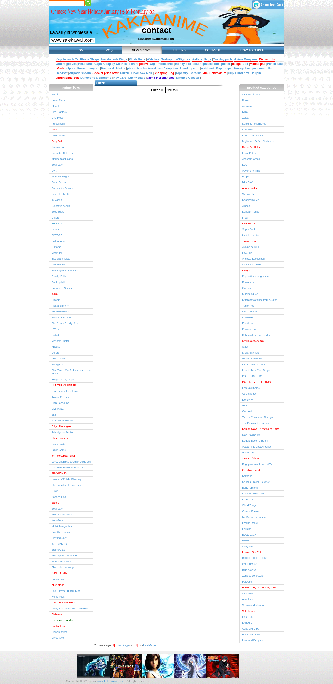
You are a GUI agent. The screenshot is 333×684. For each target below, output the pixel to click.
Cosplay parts (223, 59)
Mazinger (57, 252)
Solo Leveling (249, 611)
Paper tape (223, 68)
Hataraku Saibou (251, 387)
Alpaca (246, 205)
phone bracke (137, 68)
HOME (81, 50)
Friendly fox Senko (62, 432)
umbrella (265, 68)
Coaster (193, 77)
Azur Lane (248, 599)
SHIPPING (178, 50)
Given (55, 490)
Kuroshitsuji (58, 123)
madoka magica (61, 258)
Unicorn (56, 299)
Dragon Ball (58, 147)
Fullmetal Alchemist (63, 153)
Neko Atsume (249, 311)
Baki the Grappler (61, 532)
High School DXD (61, 403)
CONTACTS (213, 50)
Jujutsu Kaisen (250, 458)
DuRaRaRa (58, 264)
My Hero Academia (253, 340)
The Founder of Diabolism (66, 485)
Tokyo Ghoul (249, 241)
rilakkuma (247, 106)
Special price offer (105, 73)
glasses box (210, 64)
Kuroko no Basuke (252, 135)
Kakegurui (248, 475)
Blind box (242, 73)
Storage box (242, 68)
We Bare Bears (60, 311)
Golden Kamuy (250, 511)
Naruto (55, 94)
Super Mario (58, 100)
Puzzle (125, 73)
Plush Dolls (137, 59)
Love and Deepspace (254, 640)
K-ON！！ (248, 499)
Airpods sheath (80, 73)
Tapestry (182, 73)
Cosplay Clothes (115, 64)
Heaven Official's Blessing (66, 479)
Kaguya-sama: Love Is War (257, 464)
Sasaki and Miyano (253, 605)
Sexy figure (58, 211)
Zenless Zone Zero (253, 575)
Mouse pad (257, 64)
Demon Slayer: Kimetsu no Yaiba (261, 428)
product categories (261, 87)
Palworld (247, 581)
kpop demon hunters (63, 602)
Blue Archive (249, 569)
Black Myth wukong (63, 567)
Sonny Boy (58, 579)
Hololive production (253, 493)
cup (169, 68)
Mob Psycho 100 (251, 434)
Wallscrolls (267, 59)
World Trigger (249, 505)
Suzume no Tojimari (63, 514)
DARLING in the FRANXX (256, 382)
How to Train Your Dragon (256, 370)
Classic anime (60, 632)
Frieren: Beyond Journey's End (259, 587)
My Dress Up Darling (254, 517)
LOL (244, 164)
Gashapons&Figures (175, 59)
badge (236, 64)
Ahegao (56, 346)
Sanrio (55, 502)
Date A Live (248, 223)
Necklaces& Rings (114, 59)
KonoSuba (58, 520)
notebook (208, 68)
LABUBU (247, 622)
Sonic (245, 100)
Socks (81, 68)
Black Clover (59, 358)
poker (196, 64)
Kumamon (248, 282)
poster (225, 64)
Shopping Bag (164, 73)
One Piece (58, 117)
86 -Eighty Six (59, 544)
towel (152, 68)
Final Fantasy (59, 111)
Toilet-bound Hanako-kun (66, 391)
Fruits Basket (59, 444)
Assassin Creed (251, 158)
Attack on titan (250, 188)
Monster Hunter (60, 340)
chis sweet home (251, 94)
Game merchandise (161, 77)
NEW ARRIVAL (142, 50)
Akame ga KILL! (251, 246)
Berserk (195, 73)
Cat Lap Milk (59, 282)
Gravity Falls (59, 276)
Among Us (248, 452)
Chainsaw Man (141, 73)
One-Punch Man (251, 264)
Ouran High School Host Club (68, 467)
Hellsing (246, 528)
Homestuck (58, 596)
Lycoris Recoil (250, 522)
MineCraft (247, 182)
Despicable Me (250, 199)
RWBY (55, 329)
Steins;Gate (58, 549)
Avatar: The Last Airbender (257, 446)
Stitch (245, 346)
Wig (152, 64)
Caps (98, 64)
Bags (207, 59)
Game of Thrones (252, 358)
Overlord (247, 411)
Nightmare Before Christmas (258, 141)
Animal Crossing (61, 397)
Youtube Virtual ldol (63, 420)
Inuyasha (57, 199)
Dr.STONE (58, 408)
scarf (161, 68)
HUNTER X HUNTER (64, 385)
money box (183, 64)
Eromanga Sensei (62, 288)
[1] (136, 645)
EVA (54, 170)
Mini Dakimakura (214, 73)
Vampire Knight (60, 176)
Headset (62, 73)
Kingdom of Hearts (62, 158)
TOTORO (57, 235)
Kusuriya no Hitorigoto (64, 555)
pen (255, 68)
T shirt (133, 64)
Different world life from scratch (259, 299)
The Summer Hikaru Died (66, 591)
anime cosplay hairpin (64, 455)
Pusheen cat (249, 329)
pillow (143, 64)
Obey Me (247, 546)
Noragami (57, 364)
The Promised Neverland (256, 423)
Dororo (55, 352)
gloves (72, 64)
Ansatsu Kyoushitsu (253, 258)
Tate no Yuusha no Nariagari (258, 417)
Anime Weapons (246, 59)
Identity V (247, 399)
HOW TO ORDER (252, 50)
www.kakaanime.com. (111, 681)
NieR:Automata (250, 352)
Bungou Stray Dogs (63, 379)
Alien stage (58, 585)
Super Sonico (249, 229)
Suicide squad (250, 293)
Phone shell (165, 64)
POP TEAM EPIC (252, 376)
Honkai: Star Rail (251, 552)
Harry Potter (249, 153)
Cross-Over (58, 637)
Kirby (245, 111)
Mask (60, 68)
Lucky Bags (136, 77)
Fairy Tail (57, 141)
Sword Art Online (251, 147)
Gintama (56, 246)
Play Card (120, 77)
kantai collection (251, 235)
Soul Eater (58, 164)
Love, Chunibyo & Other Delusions (71, 461)
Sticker (120, 68)
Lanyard (93, 68)
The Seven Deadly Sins (65, 323)
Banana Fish (59, 497)
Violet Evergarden (62, 526)
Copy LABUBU (250, 628)
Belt (245, 64)
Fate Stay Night (60, 194)
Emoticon (247, 323)
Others (60, 64)
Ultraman (247, 129)
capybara (247, 593)
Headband (85, 64)
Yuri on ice (248, 305)
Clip (231, 73)
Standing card (189, 68)
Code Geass (59, 182)
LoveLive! (247, 252)
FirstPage (123, 645)
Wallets (197, 59)
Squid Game (59, 450)
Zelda (245, 117)
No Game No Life (61, 317)
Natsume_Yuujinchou (254, 123)
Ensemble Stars (251, 634)
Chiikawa (57, 614)
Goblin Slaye (249, 393)
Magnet (181, 77)
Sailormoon (58, 241)
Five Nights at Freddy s (65, 270)
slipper (71, 68)
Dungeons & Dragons (95, 77)
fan (175, 68)
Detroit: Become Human (255, 440)
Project (246, 176)
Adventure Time (251, 170)
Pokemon (57, 223)
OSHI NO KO (249, 564)
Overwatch (248, 288)
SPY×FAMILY (59, 473)
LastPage (149, 645)
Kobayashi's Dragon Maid (256, 335)
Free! (245, 217)
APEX (245, 405)
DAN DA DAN (59, 573)
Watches (153, 59)
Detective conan (61, 205)
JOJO (55, 293)
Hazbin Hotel (59, 626)
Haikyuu (246, 270)
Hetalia (55, 229)
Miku (54, 129)
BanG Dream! (250, 487)
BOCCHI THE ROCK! (254, 558)
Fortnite (56, 335)
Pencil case (275, 64)
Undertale (247, 317)
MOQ (109, 50)
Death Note (58, 135)
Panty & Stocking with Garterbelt (70, 608)
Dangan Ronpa (250, 211)
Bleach (55, 106)
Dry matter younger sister (256, 276)
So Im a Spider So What (256, 481)
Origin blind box (67, 77)
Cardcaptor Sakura (62, 188)
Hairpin (256, 73)
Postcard (107, 68)
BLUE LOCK (249, 534)
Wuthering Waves (62, 561)
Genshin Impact (251, 470)
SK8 (54, 414)
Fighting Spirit (59, 538)
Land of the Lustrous (253, 364)
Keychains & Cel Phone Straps (77, 59)
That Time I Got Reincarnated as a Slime (71, 372)
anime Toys (71, 87)
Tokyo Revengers (61, 426)
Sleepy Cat (248, 194)
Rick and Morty (60, 305)
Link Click (247, 616)
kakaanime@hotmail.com (156, 39)
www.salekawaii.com (72, 40)
